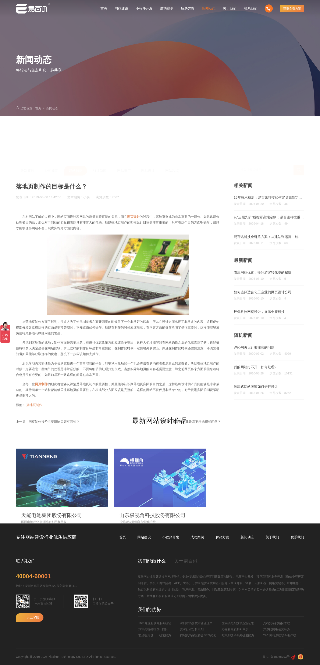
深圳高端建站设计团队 (153, 629)
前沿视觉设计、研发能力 (154, 635)
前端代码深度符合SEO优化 (198, 635)
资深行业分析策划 (192, 629)
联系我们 (297, 537)
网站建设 (144, 537)
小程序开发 (170, 537)
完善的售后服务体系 (234, 629)
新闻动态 (52, 108)
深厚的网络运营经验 (276, 629)
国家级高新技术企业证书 (237, 623)
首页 (38, 108)
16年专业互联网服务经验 (154, 623)
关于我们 (272, 537)
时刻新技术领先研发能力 (237, 635)
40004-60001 (33, 576)
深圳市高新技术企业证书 (196, 623)
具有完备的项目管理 (276, 623)
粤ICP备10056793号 (276, 656)
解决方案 (222, 537)
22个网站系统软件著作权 (279, 635)
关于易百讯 (186, 561)
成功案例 (197, 537)
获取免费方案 (292, 8)
